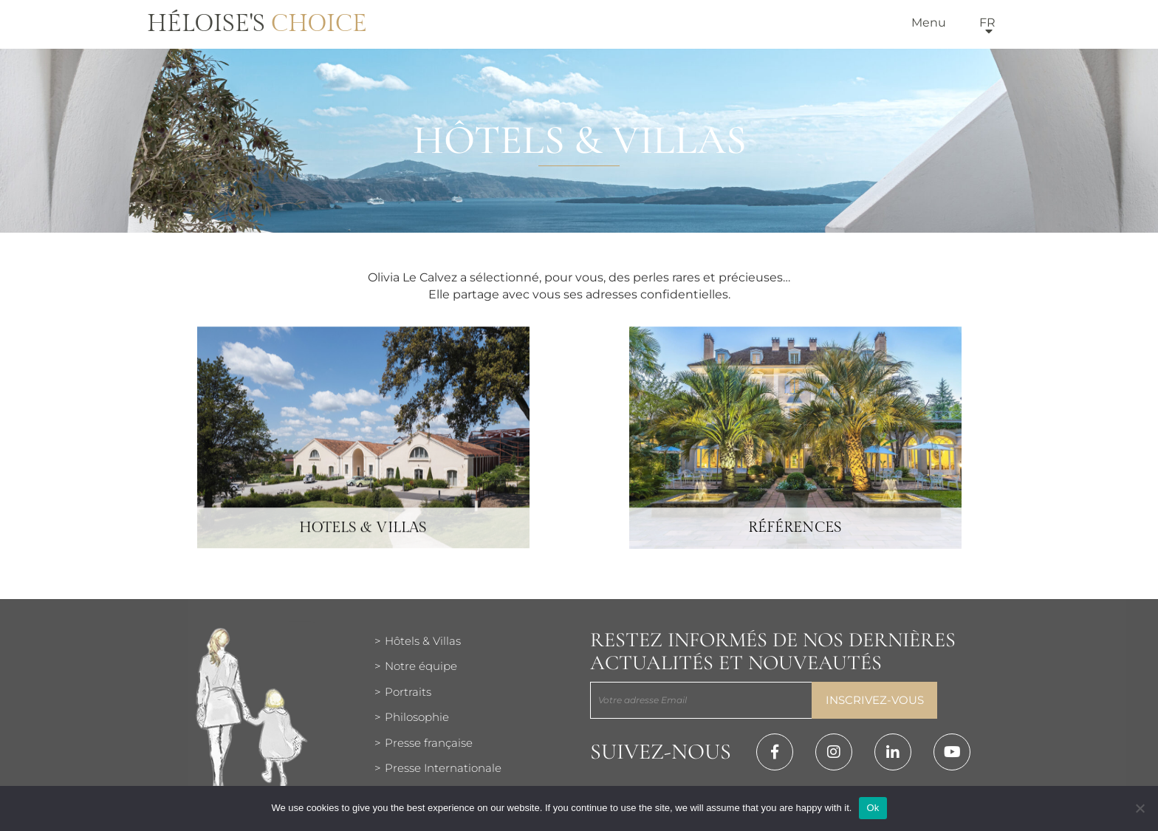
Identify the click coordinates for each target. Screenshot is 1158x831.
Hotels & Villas (363, 544)
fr (987, 23)
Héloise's (257, 24)
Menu (928, 23)
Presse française (429, 743)
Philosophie (417, 717)
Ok (872, 807)
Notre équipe (421, 666)
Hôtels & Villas (423, 641)
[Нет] (1139, 808)
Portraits (408, 692)
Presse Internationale (443, 768)
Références (795, 544)
